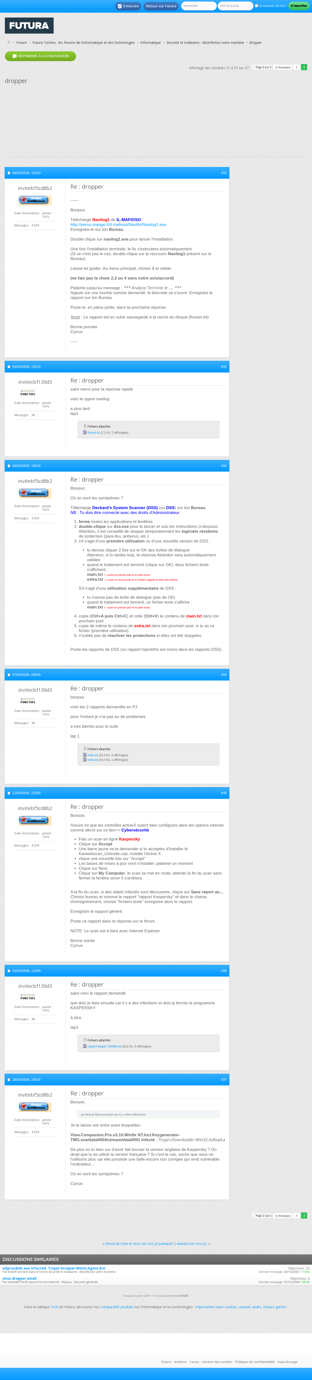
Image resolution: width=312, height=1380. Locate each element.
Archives (180, 1362)
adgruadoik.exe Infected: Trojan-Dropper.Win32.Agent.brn (53, 1268)
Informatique (150, 42)
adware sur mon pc (192, 1243)
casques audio (249, 1307)
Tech (54, 1307)
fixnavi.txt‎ (94, 432)
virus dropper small (19, 1278)
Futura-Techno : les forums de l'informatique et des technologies (83, 42)
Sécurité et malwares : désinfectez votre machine (205, 42)
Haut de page (288, 1362)
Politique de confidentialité (255, 1362)
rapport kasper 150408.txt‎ (104, 1046)
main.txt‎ (93, 755)
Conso (194, 1362)
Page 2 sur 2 (264, 67)
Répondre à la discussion (40, 56)
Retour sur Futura (161, 6)
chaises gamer (274, 1307)
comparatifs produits (117, 1307)
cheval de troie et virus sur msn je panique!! (139, 1243)
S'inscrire (128, 6)
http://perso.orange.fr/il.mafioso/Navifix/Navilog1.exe (118, 224)
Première (282, 67)
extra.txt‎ (93, 760)
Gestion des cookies (217, 1362)
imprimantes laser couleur (215, 1307)
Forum (21, 42)
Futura (166, 1362)
